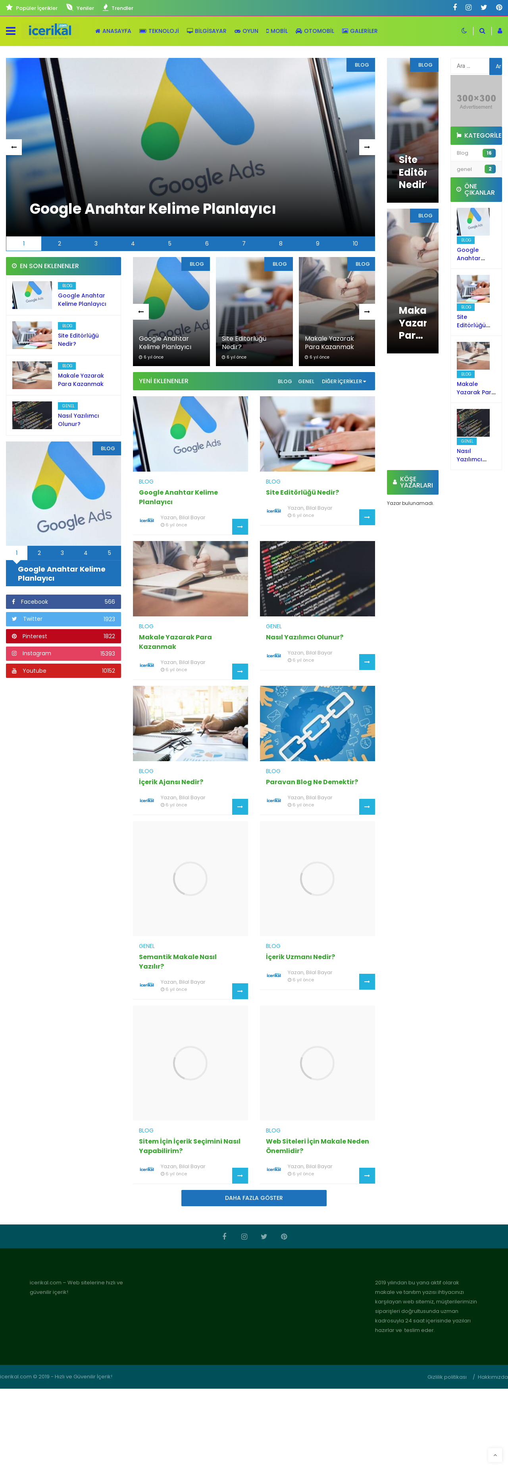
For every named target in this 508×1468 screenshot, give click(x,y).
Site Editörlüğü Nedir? (302, 492)
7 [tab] (244, 244)
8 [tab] (281, 244)
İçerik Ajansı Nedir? (171, 782)
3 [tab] (96, 244)
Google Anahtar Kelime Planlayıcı (82, 300)
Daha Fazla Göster (254, 1198)
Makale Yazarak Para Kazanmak (81, 380)
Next (368, 148)
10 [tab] (355, 244)
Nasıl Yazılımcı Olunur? (78, 420)
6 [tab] (207, 244)
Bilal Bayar (192, 517)
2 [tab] (59, 244)
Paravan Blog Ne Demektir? (312, 782)
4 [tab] (133, 244)
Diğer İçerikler (344, 381)
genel (306, 381)
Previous (15, 148)
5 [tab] (169, 244)
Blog (285, 381)
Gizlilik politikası (447, 1377)
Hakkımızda (493, 1377)
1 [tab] (24, 244)
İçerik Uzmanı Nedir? (300, 956)
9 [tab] (317, 244)
